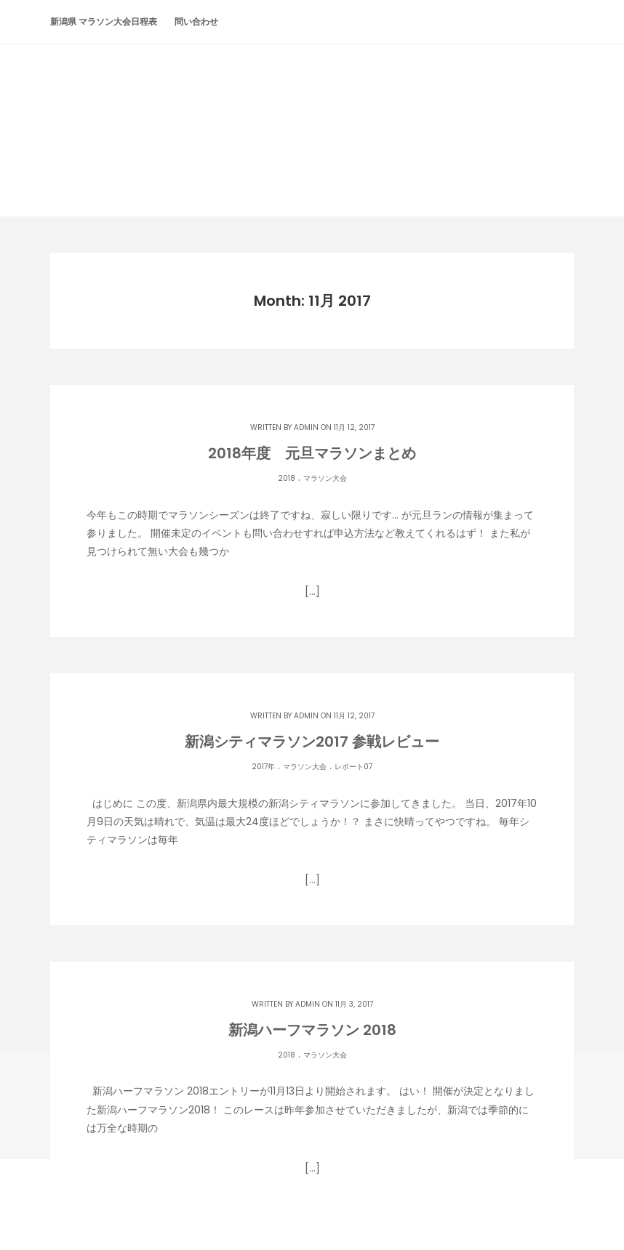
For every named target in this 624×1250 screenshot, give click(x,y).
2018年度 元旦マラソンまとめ (312, 453)
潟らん (312, 103)
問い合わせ (196, 21)
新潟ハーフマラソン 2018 (312, 1030)
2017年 (263, 766)
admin (306, 427)
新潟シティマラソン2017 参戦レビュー (312, 741)
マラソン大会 (325, 478)
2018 (286, 478)
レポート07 (353, 766)
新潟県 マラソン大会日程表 (103, 21)
